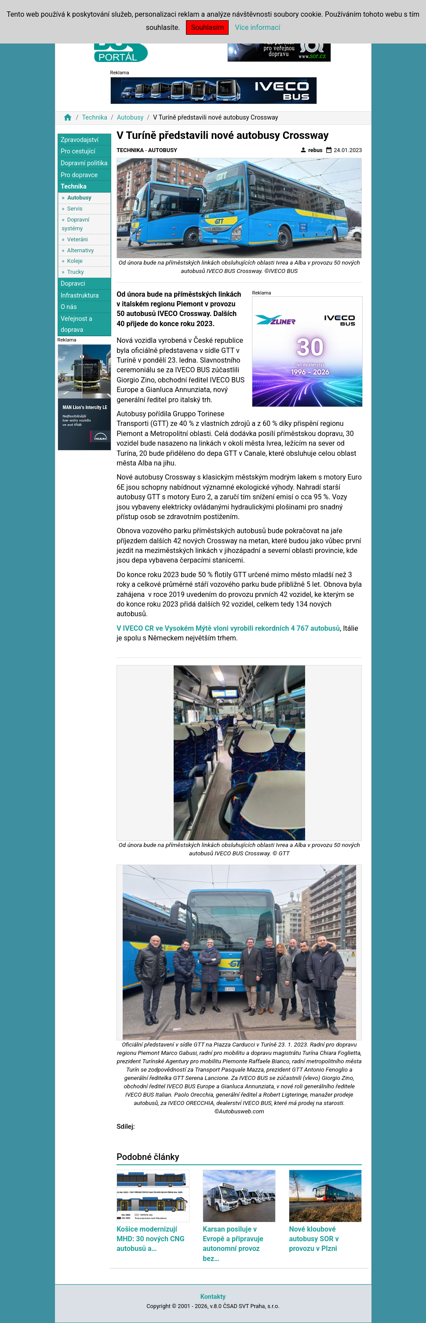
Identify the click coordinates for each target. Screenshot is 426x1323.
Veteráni (77, 239)
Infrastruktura (80, 295)
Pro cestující (78, 151)
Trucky (75, 272)
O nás (69, 307)
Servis (75, 208)
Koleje (75, 261)
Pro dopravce (79, 175)
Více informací (257, 27)
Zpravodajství (79, 140)
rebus (311, 149)
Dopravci (73, 283)
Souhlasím (207, 27)
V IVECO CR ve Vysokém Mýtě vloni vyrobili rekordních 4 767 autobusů (228, 628)
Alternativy (80, 250)
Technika (94, 117)
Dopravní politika (84, 163)
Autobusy (130, 117)
